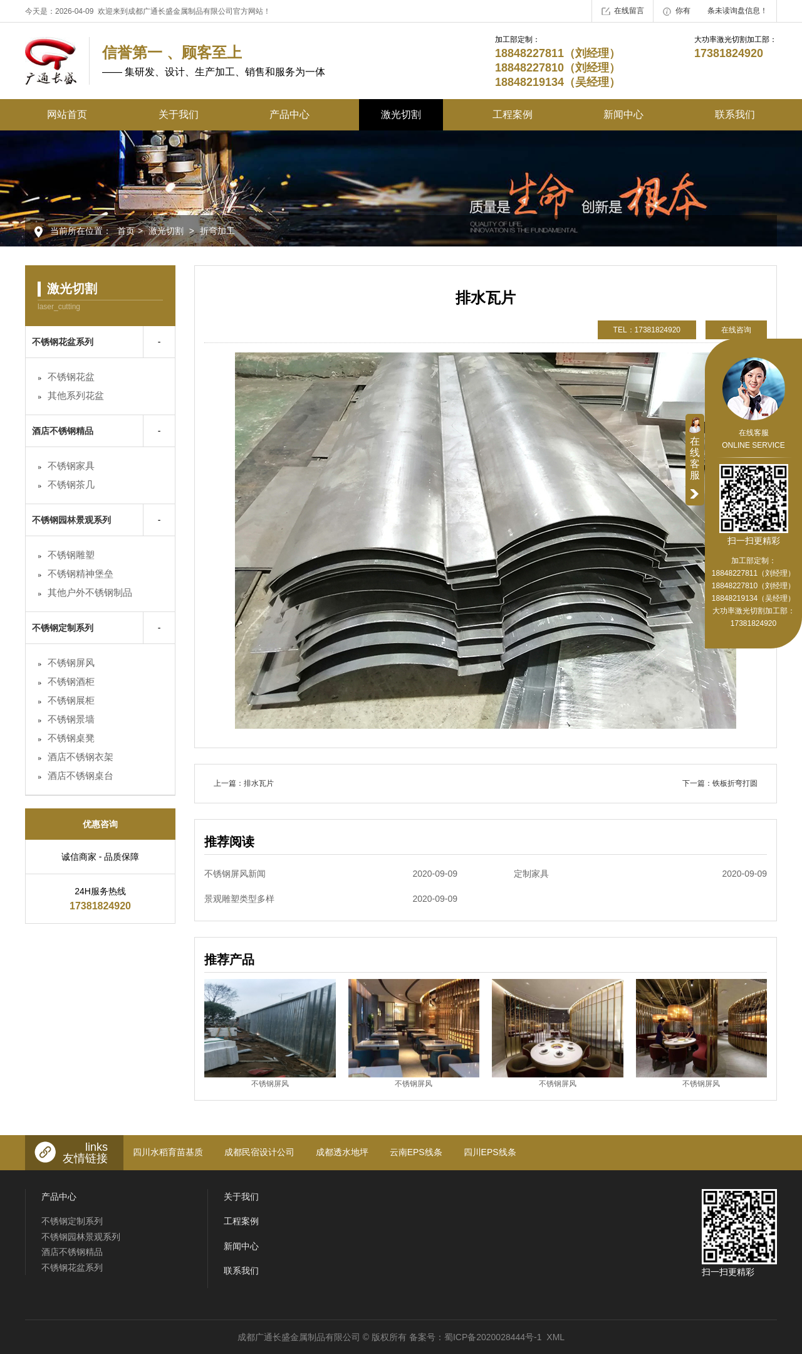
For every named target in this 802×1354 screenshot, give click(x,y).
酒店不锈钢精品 (62, 431)
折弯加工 (217, 231)
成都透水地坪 (342, 1152)
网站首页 (67, 114)
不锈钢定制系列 (62, 628)
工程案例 (512, 114)
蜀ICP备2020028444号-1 (493, 1337)
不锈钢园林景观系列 (71, 520)
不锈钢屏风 (71, 662)
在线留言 (623, 11)
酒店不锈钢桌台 (80, 775)
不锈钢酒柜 (71, 681)
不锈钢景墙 (71, 719)
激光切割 (401, 114)
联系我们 (735, 114)
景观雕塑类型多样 (330, 898)
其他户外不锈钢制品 (90, 592)
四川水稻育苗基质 (168, 1152)
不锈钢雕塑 (71, 554)
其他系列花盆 (76, 395)
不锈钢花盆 (71, 376)
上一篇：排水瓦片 (244, 783)
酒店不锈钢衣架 (80, 756)
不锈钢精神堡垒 (80, 573)
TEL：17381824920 (646, 329)
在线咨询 (736, 329)
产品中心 (289, 114)
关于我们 (179, 114)
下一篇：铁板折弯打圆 (720, 783)
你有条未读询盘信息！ (715, 11)
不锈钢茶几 (71, 484)
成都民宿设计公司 (259, 1152)
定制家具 (640, 873)
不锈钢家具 (71, 465)
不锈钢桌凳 (71, 738)
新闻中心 (623, 114)
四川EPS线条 (490, 1152)
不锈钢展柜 (71, 700)
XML (555, 1337)
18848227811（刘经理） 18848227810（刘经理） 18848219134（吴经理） (753, 586)
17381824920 (753, 623)
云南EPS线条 (416, 1152)
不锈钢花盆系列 (62, 342)
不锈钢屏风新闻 (330, 873)
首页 (126, 231)
